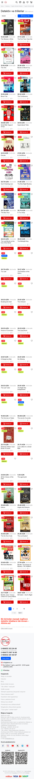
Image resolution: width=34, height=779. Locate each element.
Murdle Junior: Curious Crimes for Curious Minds (8, 595)
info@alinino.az (7, 662)
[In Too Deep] (25, 201)
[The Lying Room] (25, 319)
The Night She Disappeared (21, 388)
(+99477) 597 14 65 (9, 652)
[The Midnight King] (25, 229)
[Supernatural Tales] (25, 113)
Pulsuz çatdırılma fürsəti (8, 699)
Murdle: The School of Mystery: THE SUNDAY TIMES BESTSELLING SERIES (24, 565)
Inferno (3, 507)
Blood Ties (4, 96)
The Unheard (21, 302)
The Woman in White (7, 39)
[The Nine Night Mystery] (25, 172)
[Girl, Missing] (25, 347)
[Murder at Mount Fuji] (25, 56)
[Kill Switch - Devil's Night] (25, 583)
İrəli (20, 613)
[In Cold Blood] (25, 143)
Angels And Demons (23, 507)
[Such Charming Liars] (9, 172)
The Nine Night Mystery (24, 184)
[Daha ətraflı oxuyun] (6, 628)
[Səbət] (31, 2)
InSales (27, 773)
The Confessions (22, 96)
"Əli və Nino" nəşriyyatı (8, 686)
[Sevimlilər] (27, 2)
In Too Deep (21, 212)
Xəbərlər (3, 679)
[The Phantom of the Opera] (25, 260)
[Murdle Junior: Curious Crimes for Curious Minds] (9, 583)
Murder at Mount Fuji (23, 67)
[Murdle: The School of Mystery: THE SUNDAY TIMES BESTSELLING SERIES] (25, 553)
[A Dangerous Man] (9, 347)
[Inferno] (9, 495)
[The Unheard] (25, 290)
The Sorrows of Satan (7, 418)
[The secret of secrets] (25, 406)
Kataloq (7, 6)
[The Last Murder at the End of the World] (9, 229)
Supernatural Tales (23, 125)
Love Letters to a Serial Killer (24, 447)
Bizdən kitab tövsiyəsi (7, 684)
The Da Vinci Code (6, 536)
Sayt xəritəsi (27, 771)
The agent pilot (22, 477)
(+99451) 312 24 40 (9, 648)
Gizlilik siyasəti (5, 689)
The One (3, 67)
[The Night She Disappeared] (25, 376)
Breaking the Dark (6, 302)
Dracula (3, 155)
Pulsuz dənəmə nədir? (7, 694)
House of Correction (7, 330)
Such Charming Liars (7, 184)
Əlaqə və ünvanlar (6, 676)
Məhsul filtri (25, 16)
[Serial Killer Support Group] (9, 113)
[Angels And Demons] (25, 495)
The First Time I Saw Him (24, 39)
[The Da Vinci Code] (9, 524)
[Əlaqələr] (20, 2)
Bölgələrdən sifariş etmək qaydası (11, 707)
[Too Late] (9, 260)
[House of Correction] (9, 319)
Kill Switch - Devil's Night (24, 595)
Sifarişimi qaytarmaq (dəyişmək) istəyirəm (13, 691)
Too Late (3, 271)
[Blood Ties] (9, 84)
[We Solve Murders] (9, 553)
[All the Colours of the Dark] (9, 465)
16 (24, 609)
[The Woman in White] (9, 27)
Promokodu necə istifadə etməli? (10, 704)
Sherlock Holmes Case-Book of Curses (8, 447)
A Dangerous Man (6, 359)
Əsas (2, 6)
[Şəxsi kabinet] (24, 2)
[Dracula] (9, 143)
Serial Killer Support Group (7, 125)
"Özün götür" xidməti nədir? (9, 709)
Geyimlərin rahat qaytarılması (9, 697)
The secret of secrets (24, 418)
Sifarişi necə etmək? (7, 702)
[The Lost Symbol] (25, 524)
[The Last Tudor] (9, 376)
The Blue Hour (5, 212)
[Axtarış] (16, 2)
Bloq (2, 681)
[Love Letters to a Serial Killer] (25, 435)
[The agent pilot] (25, 465)
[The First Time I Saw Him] (25, 27)
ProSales (14, 773)
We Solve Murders (6, 564)
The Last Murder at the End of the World (8, 242)
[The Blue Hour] (9, 201)
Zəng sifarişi (5, 658)
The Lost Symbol (22, 536)
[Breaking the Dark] (9, 290)
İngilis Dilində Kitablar (17, 6)
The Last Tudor (5, 388)
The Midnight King (22, 241)
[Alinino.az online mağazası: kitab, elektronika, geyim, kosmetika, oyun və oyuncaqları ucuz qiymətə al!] (6, 2)
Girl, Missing (21, 359)
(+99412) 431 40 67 (9, 655)
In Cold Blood (21, 155)
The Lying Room (22, 330)
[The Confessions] (25, 84)
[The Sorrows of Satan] (9, 406)
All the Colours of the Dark (7, 477)
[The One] (9, 56)
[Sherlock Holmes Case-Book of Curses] (9, 435)
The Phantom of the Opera (23, 272)
